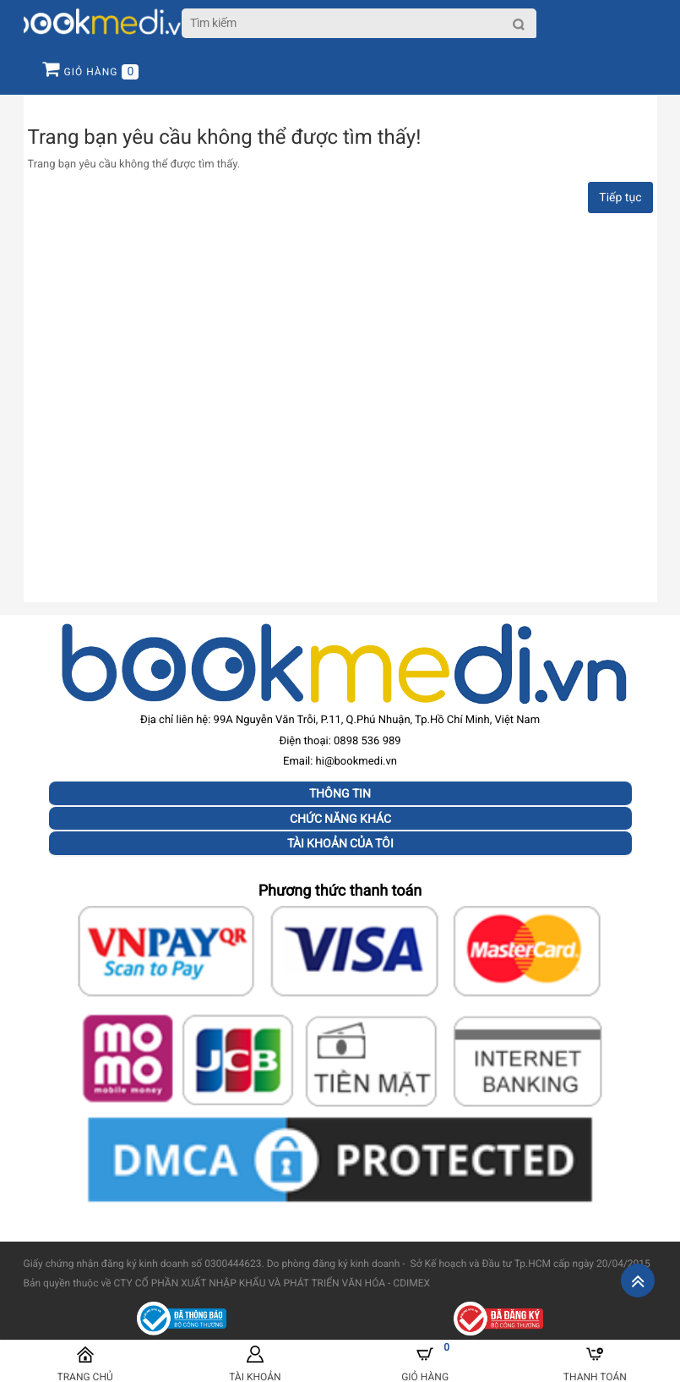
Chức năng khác (340, 818)
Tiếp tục (620, 198)
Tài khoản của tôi (340, 843)
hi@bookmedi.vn (356, 761)
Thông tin (340, 793)
